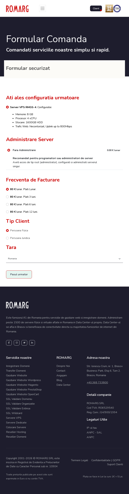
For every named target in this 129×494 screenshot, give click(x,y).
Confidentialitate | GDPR (105, 460)
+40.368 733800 (97, 382)
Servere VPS (13, 418)
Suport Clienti (115, 464)
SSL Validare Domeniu (19, 399)
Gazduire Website (16, 375)
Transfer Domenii (16, 371)
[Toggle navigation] (42, 8)
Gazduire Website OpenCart (22, 394)
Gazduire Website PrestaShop (24, 389)
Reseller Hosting (16, 432)
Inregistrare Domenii (18, 366)
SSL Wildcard (14, 413)
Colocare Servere (16, 427)
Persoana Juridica (20, 238)
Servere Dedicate (16, 422)
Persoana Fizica (19, 230)
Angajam (61, 375)
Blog (59, 380)
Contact (60, 371)
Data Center (63, 385)
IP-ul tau (92, 428)
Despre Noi (63, 366)
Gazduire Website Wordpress (23, 380)
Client (96, 8)
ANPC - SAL (94, 432)
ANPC (90, 437)
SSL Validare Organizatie (20, 404)
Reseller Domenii (16, 437)
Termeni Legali (79, 460)
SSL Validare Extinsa (18, 408)
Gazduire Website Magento (22, 385)
